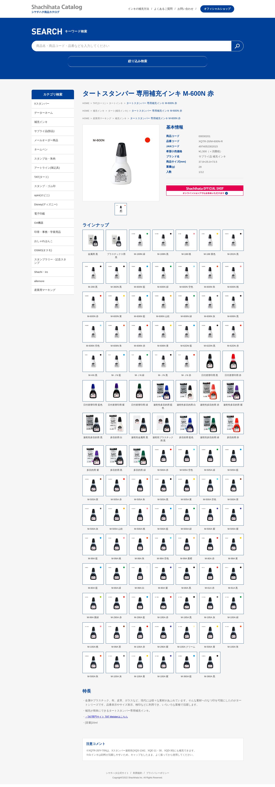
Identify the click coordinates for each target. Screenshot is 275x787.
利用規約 (138, 775)
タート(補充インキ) (120, 113)
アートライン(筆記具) (47, 170)
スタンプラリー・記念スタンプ (50, 264)
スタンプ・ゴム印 (44, 188)
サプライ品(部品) (44, 133)
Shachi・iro (41, 274)
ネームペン (41, 152)
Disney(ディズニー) (45, 207)
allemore (39, 283)
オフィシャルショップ (226, 9)
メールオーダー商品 (46, 143)
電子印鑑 (39, 216)
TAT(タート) (41, 179)
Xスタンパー (41, 106)
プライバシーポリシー (160, 775)
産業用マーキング (44, 292)
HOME (86, 106)
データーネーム (43, 115)
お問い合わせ (195, 9)
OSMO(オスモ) (43, 253)
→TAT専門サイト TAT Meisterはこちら (108, 719)
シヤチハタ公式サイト (114, 775)
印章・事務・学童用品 (47, 234)
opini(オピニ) (42, 198)
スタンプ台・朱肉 (44, 161)
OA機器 (38, 225)
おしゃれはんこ (43, 243)
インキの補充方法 (147, 9)
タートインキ (118, 106)
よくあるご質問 (172, 9)
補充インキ (41, 124)
